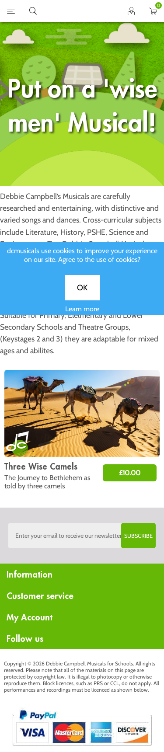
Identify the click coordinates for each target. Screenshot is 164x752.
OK (82, 294)
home (71, 11)
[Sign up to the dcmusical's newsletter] (82, 535)
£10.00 (129, 473)
